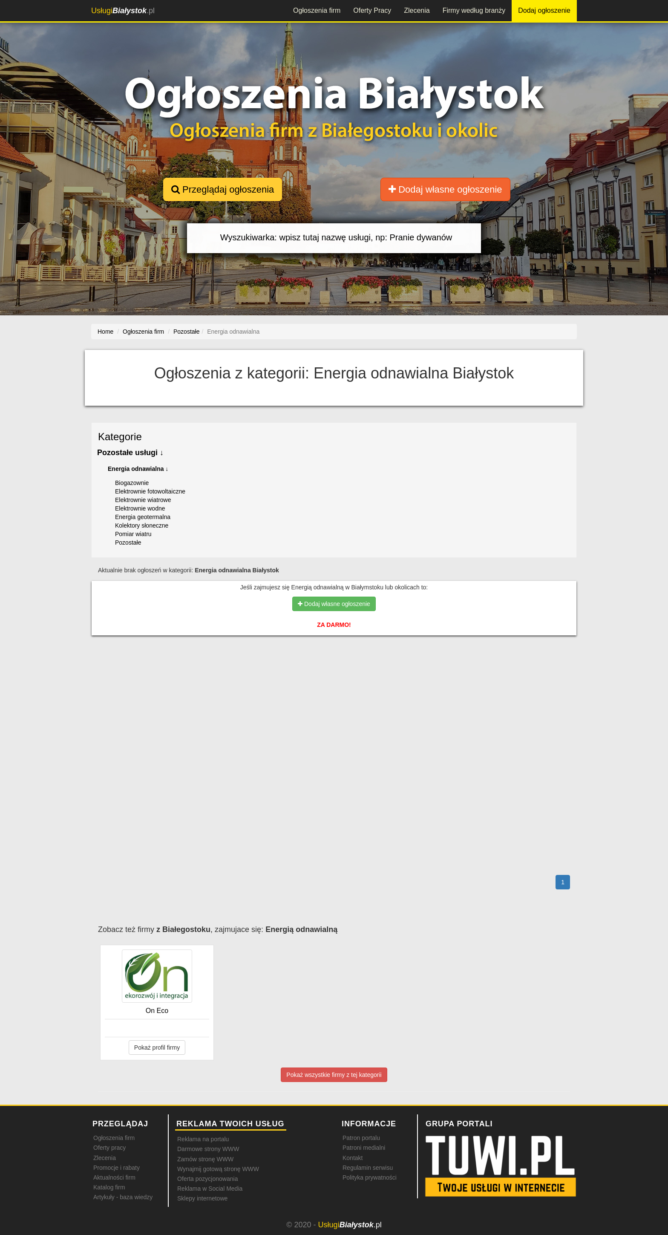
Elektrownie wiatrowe (143, 499)
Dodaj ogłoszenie (544, 10)
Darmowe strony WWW (208, 1149)
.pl (123, 10)
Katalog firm (109, 1187)
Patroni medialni (364, 1147)
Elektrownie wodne (140, 508)
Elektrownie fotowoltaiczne (150, 491)
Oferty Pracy (372, 10)
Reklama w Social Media (209, 1188)
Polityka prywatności (370, 1177)
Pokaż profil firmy (157, 1047)
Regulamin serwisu (368, 1167)
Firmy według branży (474, 10)
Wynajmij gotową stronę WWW (218, 1169)
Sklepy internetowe (202, 1198)
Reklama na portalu (203, 1139)
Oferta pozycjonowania (207, 1178)
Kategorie (120, 436)
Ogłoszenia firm (316, 10)
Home (105, 331)
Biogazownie (132, 482)
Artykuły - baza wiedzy (123, 1197)
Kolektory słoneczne (141, 525)
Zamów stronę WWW (205, 1159)
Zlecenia (416, 10)
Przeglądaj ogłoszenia (222, 189)
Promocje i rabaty (116, 1167)
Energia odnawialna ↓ (138, 468)
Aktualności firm (114, 1177)
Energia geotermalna (142, 517)
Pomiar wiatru (133, 534)
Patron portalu (361, 1137)
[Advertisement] (334, 679)
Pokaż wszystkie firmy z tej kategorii (333, 1074)
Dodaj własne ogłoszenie (445, 189)
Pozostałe (128, 542)
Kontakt (353, 1157)
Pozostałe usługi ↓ (130, 452)
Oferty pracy (109, 1147)
